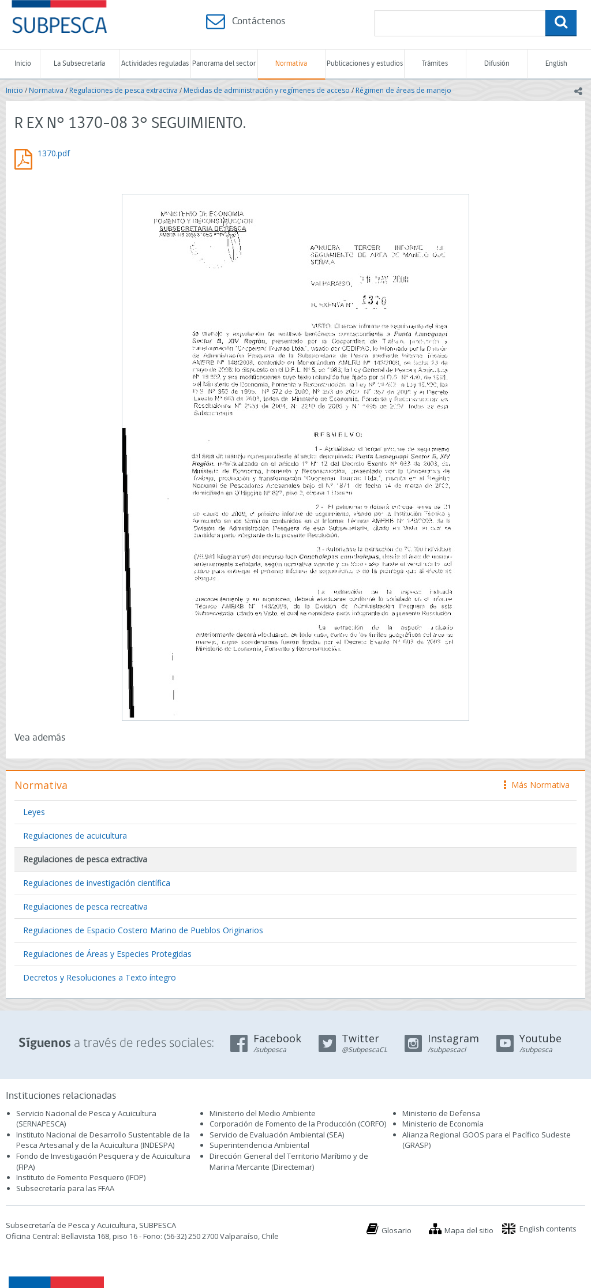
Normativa (291, 63)
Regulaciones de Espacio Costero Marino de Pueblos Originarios (143, 930)
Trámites (435, 63)
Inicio (22, 63)
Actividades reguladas (155, 63)
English (556, 63)
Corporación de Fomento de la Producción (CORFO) (298, 1123)
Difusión (497, 63)
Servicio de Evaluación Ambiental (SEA (276, 1134)
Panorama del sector (224, 63)
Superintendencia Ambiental (259, 1145)
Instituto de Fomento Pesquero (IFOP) (80, 1177)
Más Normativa (537, 784)
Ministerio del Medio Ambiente (263, 1113)
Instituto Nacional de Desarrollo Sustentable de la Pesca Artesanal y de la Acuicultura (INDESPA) (103, 1140)
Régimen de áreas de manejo (403, 90)
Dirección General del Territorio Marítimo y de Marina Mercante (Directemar (289, 1161)
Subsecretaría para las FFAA (65, 1188)
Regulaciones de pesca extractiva (123, 90)
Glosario (396, 1230)
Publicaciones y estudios (365, 63)
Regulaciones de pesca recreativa (85, 906)
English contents (548, 1228)
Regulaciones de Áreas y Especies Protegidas (107, 953)
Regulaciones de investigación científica (96, 882)
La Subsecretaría (79, 63)
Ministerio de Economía (443, 1123)
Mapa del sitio (468, 1230)
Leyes (34, 811)
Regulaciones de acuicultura (75, 835)
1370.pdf (54, 153)
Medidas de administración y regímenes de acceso (267, 90)
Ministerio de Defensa (441, 1113)
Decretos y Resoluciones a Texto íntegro (99, 977)
